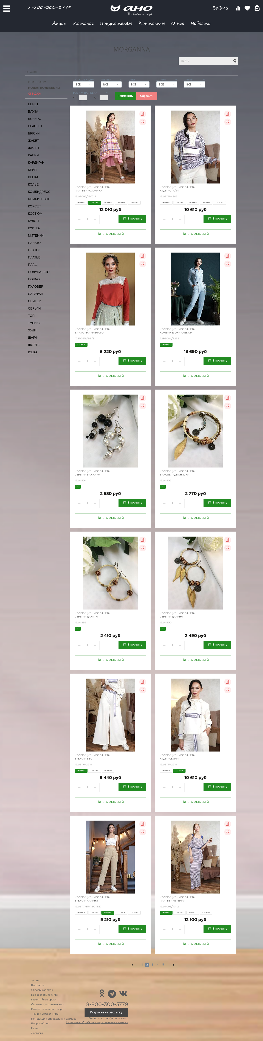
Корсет (34, 206)
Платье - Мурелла (173, 901)
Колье (33, 184)
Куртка (34, 228)
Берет (33, 104)
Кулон (33, 221)
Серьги (34, 308)
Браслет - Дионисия (174, 475)
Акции (59, 23)
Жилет (33, 148)
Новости (201, 23)
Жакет (33, 140)
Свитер (34, 301)
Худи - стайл (169, 191)
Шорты (34, 345)
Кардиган (36, 162)
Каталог (83, 23)
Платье (34, 257)
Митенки (36, 235)
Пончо (34, 279)
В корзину (134, 218)
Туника (34, 323)
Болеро (34, 119)
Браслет (35, 126)
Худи (32, 330)
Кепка (33, 177)
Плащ (33, 264)
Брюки (34, 133)
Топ (31, 316)
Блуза (33, 111)
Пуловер (35, 286)
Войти (221, 7)
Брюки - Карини (86, 901)
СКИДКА (34, 94)
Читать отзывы (110, 233)
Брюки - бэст (84, 759)
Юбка (32, 352)
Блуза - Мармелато (89, 333)
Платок (34, 250)
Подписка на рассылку (106, 1012)
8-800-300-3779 (49, 7)
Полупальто (38, 272)
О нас (177, 23)
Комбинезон (39, 199)
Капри (33, 155)
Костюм (35, 213)
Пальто (34, 243)
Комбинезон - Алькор (176, 333)
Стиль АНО (37, 82)
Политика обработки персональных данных (97, 1022)
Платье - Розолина (88, 191)
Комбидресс (39, 192)
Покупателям (116, 23)
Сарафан (35, 294)
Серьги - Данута (86, 617)
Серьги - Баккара (87, 475)
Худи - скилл (169, 759)
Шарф (33, 337)
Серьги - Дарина (171, 617)
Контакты (151, 23)
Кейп (32, 170)
